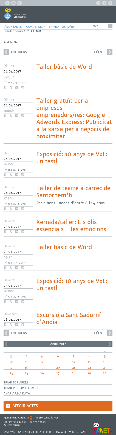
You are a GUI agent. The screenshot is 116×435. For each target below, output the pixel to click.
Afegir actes (25, 405)
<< (6, 344)
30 (105, 373)
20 (58, 367)
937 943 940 (15, 421)
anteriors (15, 52)
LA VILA (54, 26)
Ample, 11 (23, 417)
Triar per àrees (16, 382)
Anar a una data (17, 393)
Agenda (19, 31)
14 (73, 362)
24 (11, 373)
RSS (6, 432)
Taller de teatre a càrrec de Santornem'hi (73, 192)
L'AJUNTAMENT (14, 26)
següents (101, 52)
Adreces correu (12, 424)
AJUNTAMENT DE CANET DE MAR (15, 14)
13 (57, 362)
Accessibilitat (34, 432)
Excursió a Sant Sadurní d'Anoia (68, 319)
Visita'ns (67, 26)
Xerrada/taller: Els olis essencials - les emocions (71, 226)
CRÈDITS (49, 432)
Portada (8, 31)
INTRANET (81, 432)
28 (73, 373)
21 (73, 367)
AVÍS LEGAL (16, 432)
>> (109, 344)
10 (11, 362)
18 (26, 367)
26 (42, 373)
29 (89, 373)
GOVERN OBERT (36, 26)
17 (11, 367)
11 (26, 362)
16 (104, 362)
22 (89, 367)
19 (42, 367)
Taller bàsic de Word (64, 66)
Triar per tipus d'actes (22, 388)
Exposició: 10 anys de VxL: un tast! (71, 158)
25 (26, 373)
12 (42, 362)
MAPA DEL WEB (65, 432)
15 (89, 362)
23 (104, 367)
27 (58, 373)
